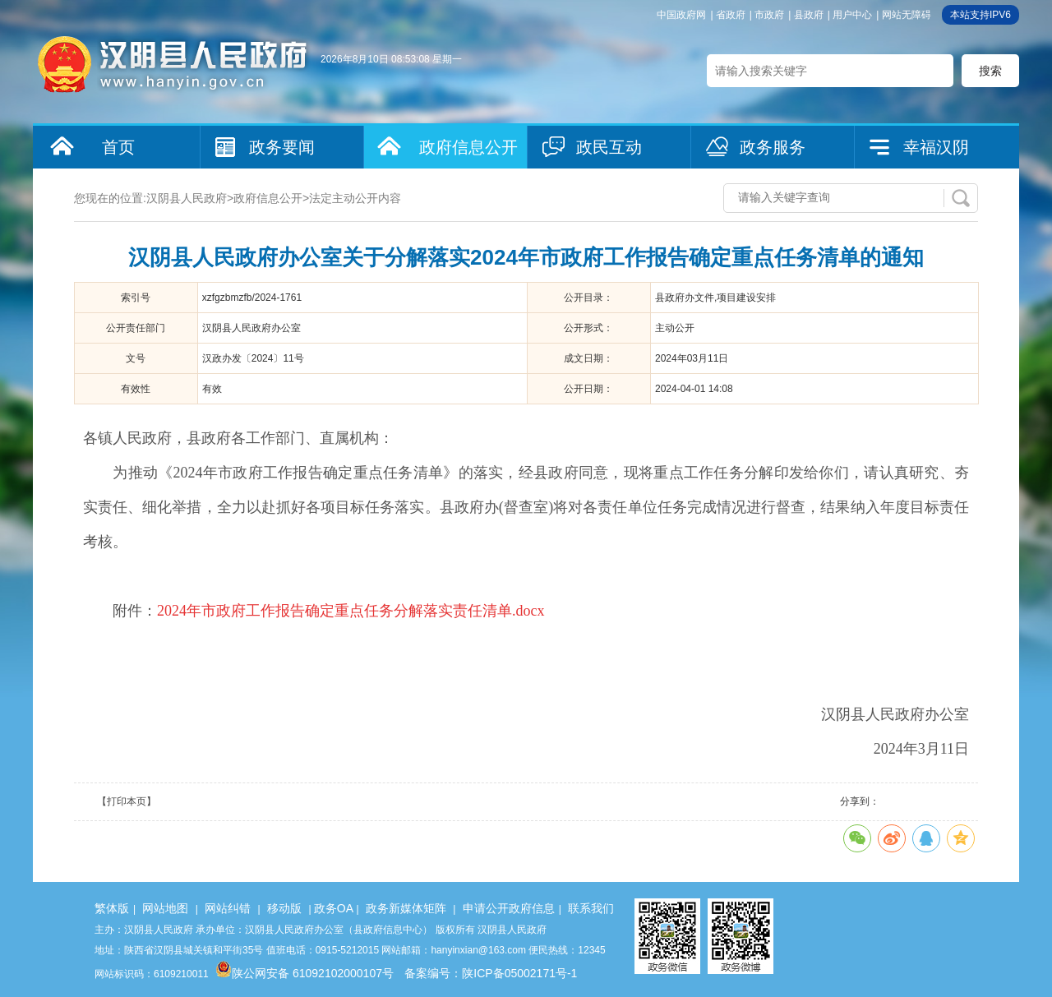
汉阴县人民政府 (186, 198)
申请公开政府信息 (509, 908)
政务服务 (772, 147)
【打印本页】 (126, 801)
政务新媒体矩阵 (406, 908)
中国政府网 (681, 15)
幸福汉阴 (936, 147)
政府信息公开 (468, 147)
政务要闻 (282, 147)
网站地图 (165, 908)
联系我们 (591, 908)
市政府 (769, 15)
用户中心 (852, 15)
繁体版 (112, 908)
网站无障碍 (906, 15)
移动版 (284, 908)
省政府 (730, 15)
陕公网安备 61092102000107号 (304, 973)
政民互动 (609, 147)
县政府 (809, 15)
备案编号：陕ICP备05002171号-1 (490, 973)
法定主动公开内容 (355, 198)
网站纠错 (228, 908)
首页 (118, 147)
